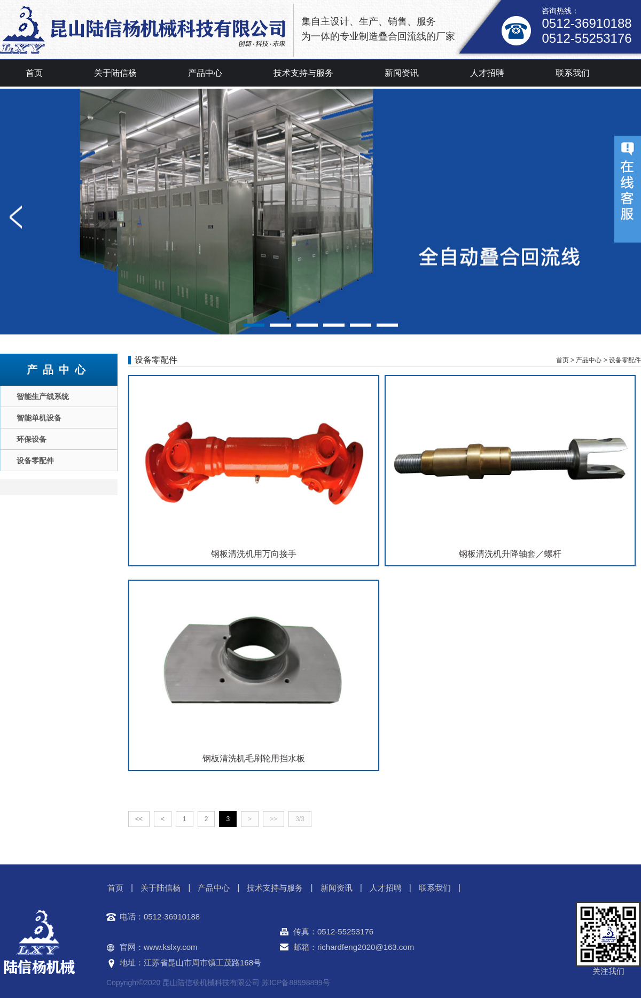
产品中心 (205, 72)
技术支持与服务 (303, 72)
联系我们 (573, 72)
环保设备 (31, 439)
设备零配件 (35, 460)
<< (139, 819)
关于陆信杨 (115, 72)
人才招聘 (487, 72)
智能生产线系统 (43, 396)
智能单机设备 (39, 418)
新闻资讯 (402, 72)
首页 (34, 72)
